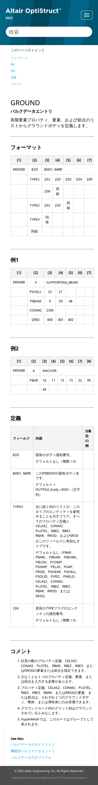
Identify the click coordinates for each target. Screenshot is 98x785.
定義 (13, 77)
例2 (13, 71)
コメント (16, 84)
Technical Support (74, 778)
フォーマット (19, 58)
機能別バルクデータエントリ (33, 751)
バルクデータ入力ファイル (31, 757)
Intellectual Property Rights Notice (35, 778)
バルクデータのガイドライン (33, 744)
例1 (13, 64)
